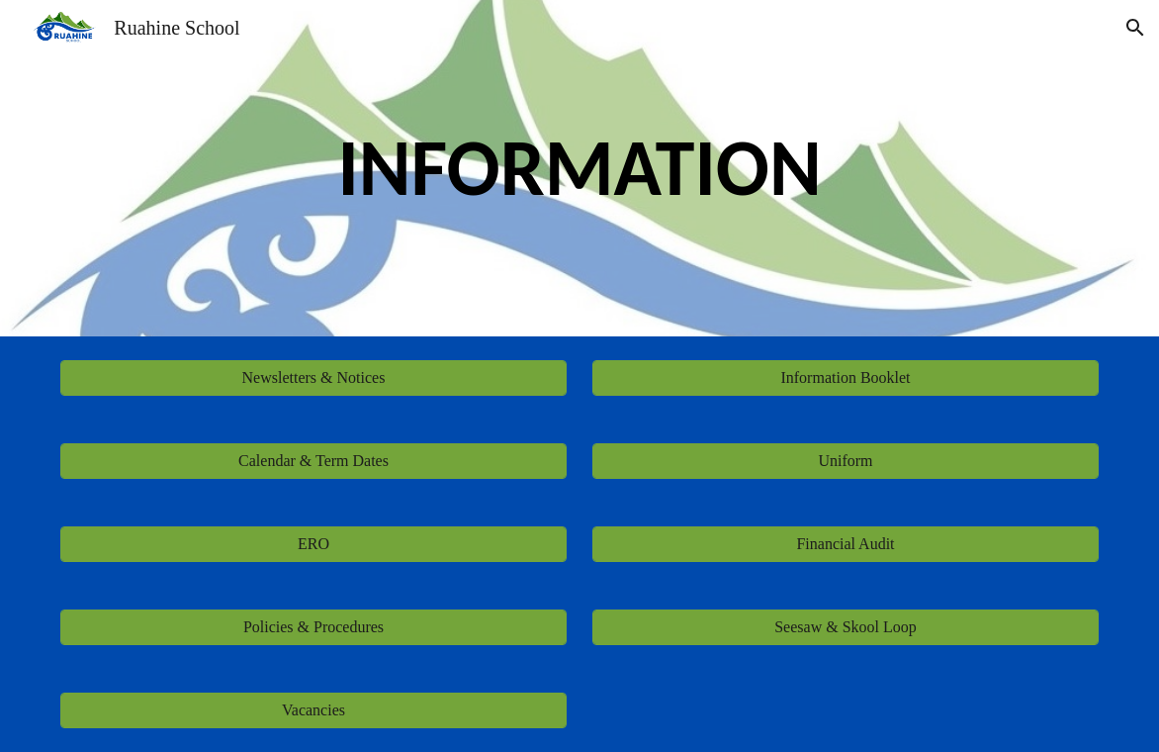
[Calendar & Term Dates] (313, 461)
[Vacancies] (313, 710)
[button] (1135, 27)
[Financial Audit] (845, 544)
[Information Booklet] (845, 378)
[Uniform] (845, 461)
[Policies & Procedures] (313, 627)
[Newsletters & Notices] (313, 378)
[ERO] (313, 544)
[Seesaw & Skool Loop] (845, 627)
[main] (579, 168)
